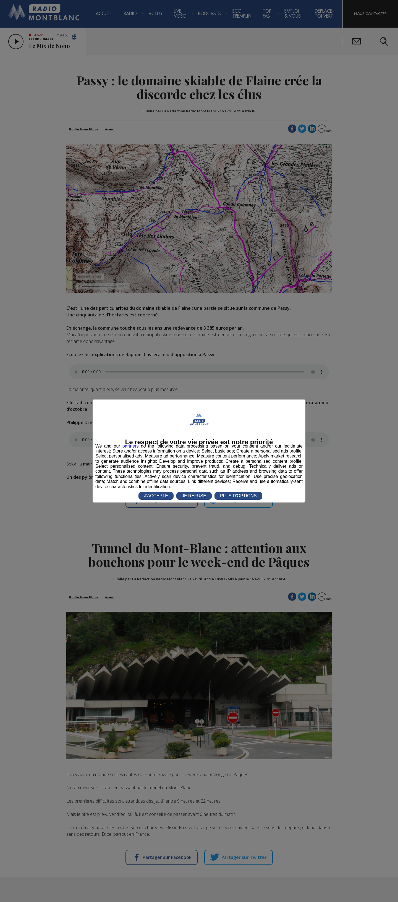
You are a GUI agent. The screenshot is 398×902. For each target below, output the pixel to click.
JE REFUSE (194, 495)
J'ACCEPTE (156, 495)
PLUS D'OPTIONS (238, 495)
